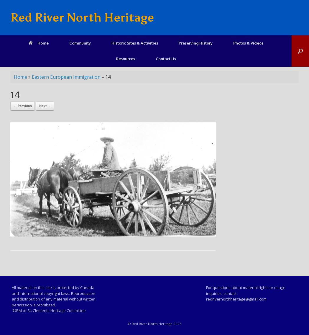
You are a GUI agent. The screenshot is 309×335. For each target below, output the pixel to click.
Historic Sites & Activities (134, 43)
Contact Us (166, 58)
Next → (45, 106)
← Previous (23, 106)
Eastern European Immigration (66, 77)
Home (39, 43)
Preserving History (196, 43)
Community (80, 43)
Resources (125, 58)
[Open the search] (300, 51)
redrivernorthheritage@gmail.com (236, 299)
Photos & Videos (248, 43)
